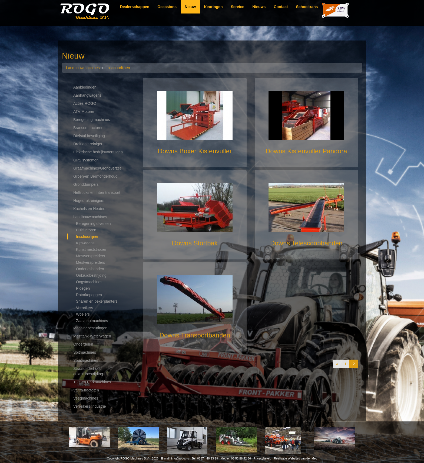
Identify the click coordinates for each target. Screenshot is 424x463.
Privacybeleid (262, 458)
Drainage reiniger (87, 144)
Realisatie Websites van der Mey (295, 458)
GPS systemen (85, 160)
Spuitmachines (85, 360)
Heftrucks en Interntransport (96, 192)
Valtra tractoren (86, 390)
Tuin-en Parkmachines (92, 382)
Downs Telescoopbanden (306, 243)
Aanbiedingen (85, 87)
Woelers (83, 314)
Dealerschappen (134, 7)
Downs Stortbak (195, 243)
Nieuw (190, 7)
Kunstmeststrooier (91, 249)
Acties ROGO (84, 103)
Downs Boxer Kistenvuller (195, 151)
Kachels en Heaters (89, 209)
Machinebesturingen (90, 328)
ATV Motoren (84, 111)
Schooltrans (307, 7)
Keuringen (213, 7)
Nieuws (259, 7)
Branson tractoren (88, 128)
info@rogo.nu (180, 458)
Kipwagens (85, 243)
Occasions (167, 7)
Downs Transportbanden (195, 335)
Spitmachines (84, 352)
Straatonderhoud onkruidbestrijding (88, 371)
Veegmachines (85, 398)
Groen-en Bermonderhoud (95, 176)
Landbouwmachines (90, 217)
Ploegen (83, 288)
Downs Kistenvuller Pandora (306, 151)
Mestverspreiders (90, 256)
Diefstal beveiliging (89, 136)
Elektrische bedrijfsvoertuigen (98, 152)
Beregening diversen (93, 223)
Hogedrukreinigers (88, 200)
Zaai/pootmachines (92, 321)
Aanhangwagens (87, 95)
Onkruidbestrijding (91, 275)
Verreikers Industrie (89, 406)
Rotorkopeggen (89, 295)
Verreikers (84, 308)
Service (237, 7)
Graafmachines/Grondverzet (97, 168)
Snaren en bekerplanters (96, 301)
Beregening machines (91, 119)
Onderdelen (83, 344)
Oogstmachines (89, 282)
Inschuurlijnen (87, 236)
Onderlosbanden (90, 269)
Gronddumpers (85, 184)
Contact (281, 7)
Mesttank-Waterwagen (92, 336)
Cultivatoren (86, 230)
